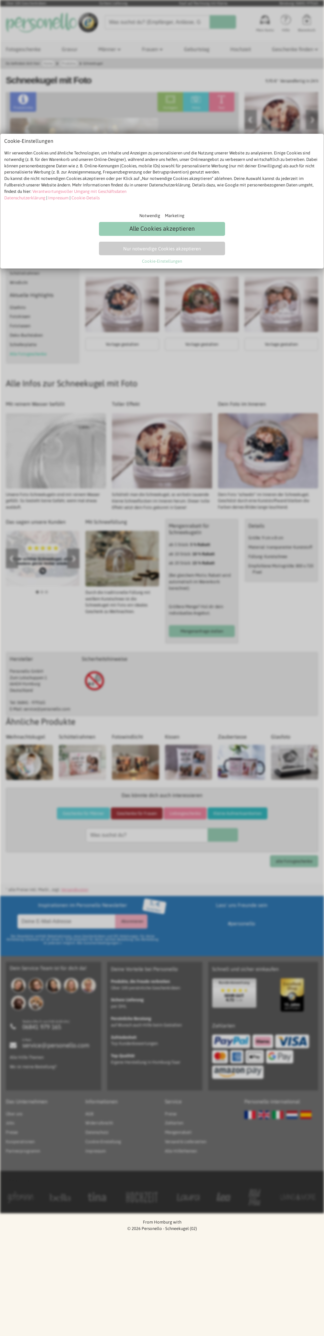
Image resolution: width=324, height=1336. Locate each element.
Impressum (58, 197)
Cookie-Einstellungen (162, 261)
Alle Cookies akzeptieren (162, 228)
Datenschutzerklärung (24, 197)
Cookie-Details (85, 197)
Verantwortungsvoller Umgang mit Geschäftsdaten (79, 191)
